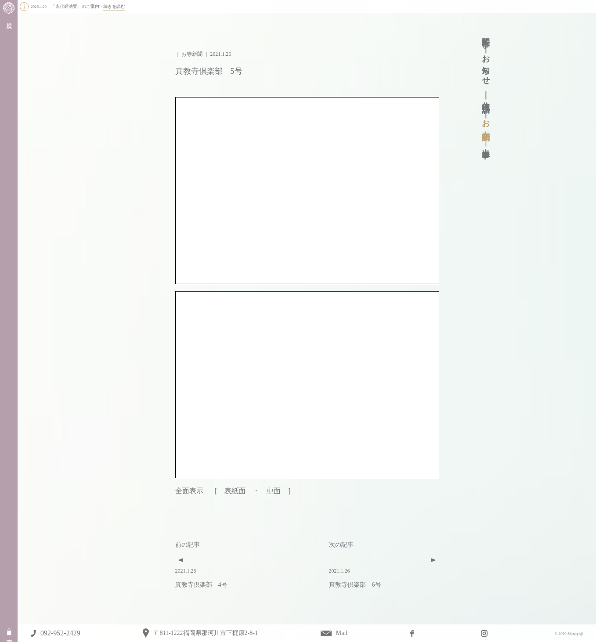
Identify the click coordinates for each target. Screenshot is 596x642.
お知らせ (485, 66)
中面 (274, 490)
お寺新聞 (485, 121)
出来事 (485, 144)
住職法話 (485, 98)
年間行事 (485, 33)
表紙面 (235, 490)
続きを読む (114, 6)
